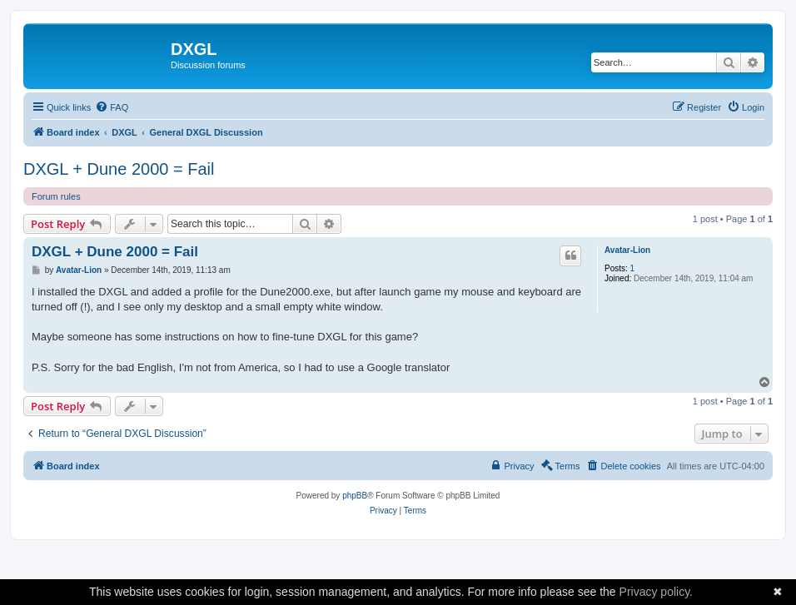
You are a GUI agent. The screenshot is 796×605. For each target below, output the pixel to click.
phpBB (354, 495)
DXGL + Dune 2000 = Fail (118, 169)
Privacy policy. (656, 591)
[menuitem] (111, 107)
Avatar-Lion (627, 250)
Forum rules (56, 196)
